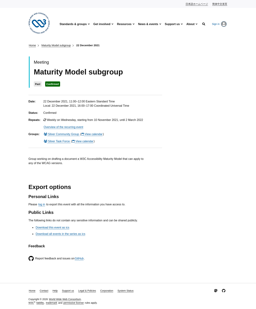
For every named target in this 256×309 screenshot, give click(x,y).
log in (41, 204)
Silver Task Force (57, 141)
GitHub (79, 258)
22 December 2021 (88, 45)
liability (40, 302)
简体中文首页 (220, 3)
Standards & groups (73, 24)
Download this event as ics (52, 227)
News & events (148, 24)
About (190, 24)
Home (32, 45)
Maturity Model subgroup (56, 45)
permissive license (73, 302)
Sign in (219, 24)
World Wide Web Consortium (65, 299)
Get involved (101, 24)
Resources (124, 24)
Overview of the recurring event (63, 127)
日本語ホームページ (197, 3)
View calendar (92, 134)
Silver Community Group (62, 134)
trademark (51, 302)
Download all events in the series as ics (60, 233)
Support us (172, 24)
